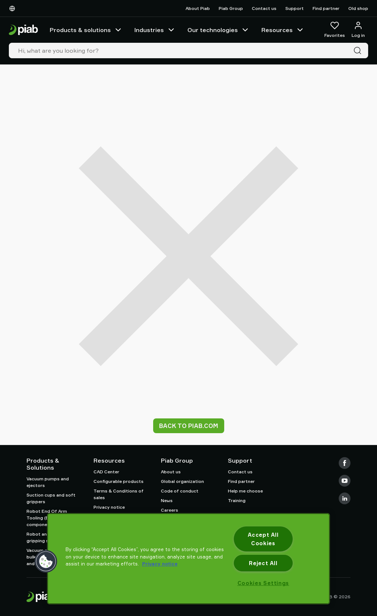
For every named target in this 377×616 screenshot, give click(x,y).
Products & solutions (86, 29)
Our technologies (218, 29)
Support (294, 8)
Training (237, 500)
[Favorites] (334, 30)
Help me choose (245, 491)
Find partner (326, 8)
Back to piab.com (188, 425)
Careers (169, 510)
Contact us (264, 8)
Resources (282, 29)
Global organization (182, 481)
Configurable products (119, 481)
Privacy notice (109, 507)
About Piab (198, 8)
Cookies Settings (263, 583)
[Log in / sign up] (358, 30)
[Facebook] (344, 463)
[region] (188, 558)
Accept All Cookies (263, 539)
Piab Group (231, 8)
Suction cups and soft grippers (51, 498)
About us (171, 471)
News (167, 500)
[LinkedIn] (344, 498)
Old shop (358, 8)
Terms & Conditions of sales (119, 494)
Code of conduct (179, 491)
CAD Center (106, 471)
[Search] (359, 50)
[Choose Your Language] (13, 8)
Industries (155, 29)
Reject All (263, 563)
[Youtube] (344, 481)
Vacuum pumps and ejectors (48, 482)
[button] (46, 561)
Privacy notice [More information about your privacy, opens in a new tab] (159, 564)
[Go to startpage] (23, 30)
